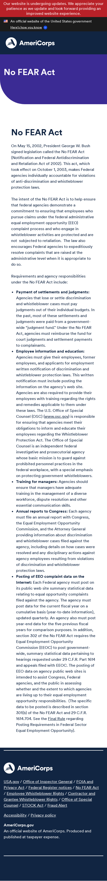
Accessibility (15, 815)
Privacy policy (43, 815)
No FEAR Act (87, 787)
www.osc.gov (56, 416)
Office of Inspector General (47, 781)
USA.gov (11, 781)
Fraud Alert (57, 805)
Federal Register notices (50, 787)
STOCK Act (32, 805)
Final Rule (56, 718)
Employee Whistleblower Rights (35, 793)
